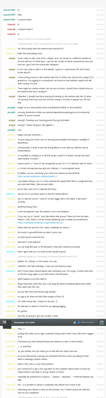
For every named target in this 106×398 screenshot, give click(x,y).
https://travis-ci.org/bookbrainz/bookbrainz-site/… (52, 387)
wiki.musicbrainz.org (68, 200)
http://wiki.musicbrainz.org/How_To (72, 267)
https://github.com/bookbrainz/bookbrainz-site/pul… (41, 344)
